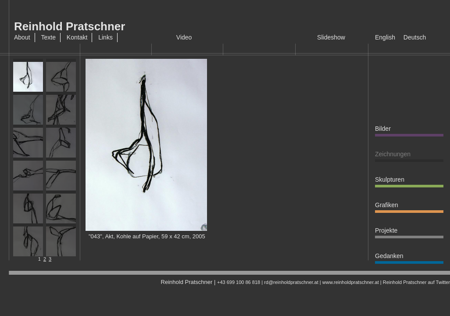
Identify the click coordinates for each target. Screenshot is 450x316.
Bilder (383, 128)
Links (105, 37)
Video (184, 37)
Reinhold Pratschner (69, 26)
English (385, 37)
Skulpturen (389, 179)
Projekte (386, 230)
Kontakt (77, 37)
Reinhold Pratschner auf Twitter (416, 282)
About (22, 37)
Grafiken (386, 204)
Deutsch (415, 37)
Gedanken (389, 255)
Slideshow (331, 37)
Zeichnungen (393, 154)
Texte (48, 37)
